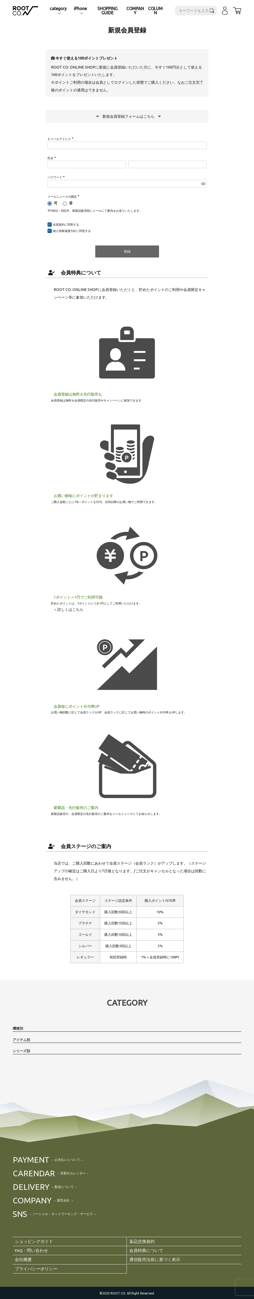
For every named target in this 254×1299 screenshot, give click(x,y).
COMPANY (135, 10)
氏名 (52, 158)
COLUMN (155, 10)
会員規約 (58, 224)
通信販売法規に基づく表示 (154, 1258)
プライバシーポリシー (36, 1268)
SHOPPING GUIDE (107, 10)
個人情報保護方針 (64, 230)
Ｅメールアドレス (61, 139)
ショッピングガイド (34, 1241)
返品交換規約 (142, 1241)
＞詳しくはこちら (68, 609)
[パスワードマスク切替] (203, 183)
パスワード (57, 177)
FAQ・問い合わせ (31, 1250)
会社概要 (23, 1258)
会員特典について (74, 273)
